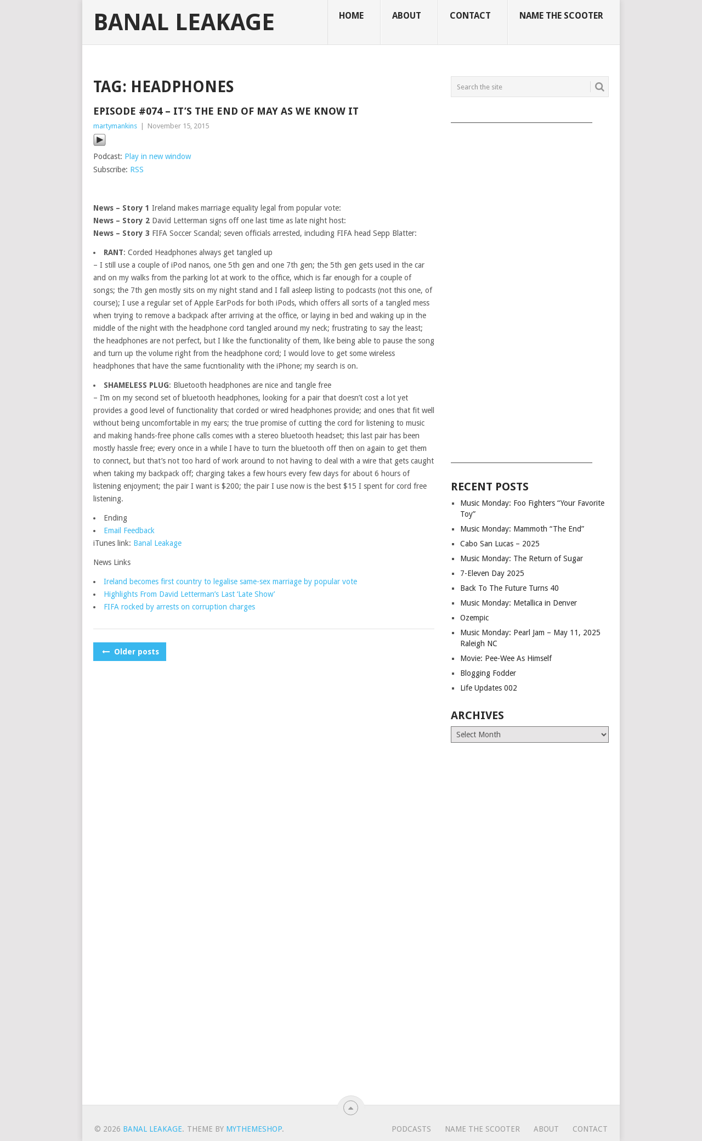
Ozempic (474, 617)
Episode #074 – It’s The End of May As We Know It (226, 111)
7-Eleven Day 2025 (492, 573)
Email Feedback (129, 530)
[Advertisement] (530, 289)
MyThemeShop (254, 1129)
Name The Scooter (561, 15)
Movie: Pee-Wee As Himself (506, 658)
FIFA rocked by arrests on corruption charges (179, 606)
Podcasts (411, 1129)
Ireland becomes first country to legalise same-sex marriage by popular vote (230, 581)
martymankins (115, 126)
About (406, 15)
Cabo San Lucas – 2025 (500, 543)
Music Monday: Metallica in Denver (518, 602)
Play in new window (157, 156)
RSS (137, 169)
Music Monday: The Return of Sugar (521, 558)
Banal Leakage (184, 22)
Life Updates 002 (488, 688)
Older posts (129, 651)
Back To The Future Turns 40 (509, 588)
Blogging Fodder (488, 673)
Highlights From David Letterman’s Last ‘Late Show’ (189, 594)
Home (351, 15)
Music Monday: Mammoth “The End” (522, 528)
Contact (470, 15)
